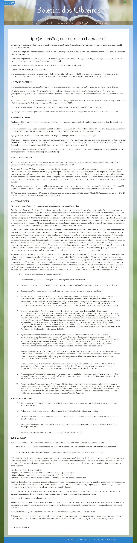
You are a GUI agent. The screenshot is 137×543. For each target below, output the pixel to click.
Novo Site (47, 23)
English (129, 1)
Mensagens (83, 23)
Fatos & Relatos (65, 23)
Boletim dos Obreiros (68, 10)
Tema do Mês (101, 23)
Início (34, 23)
